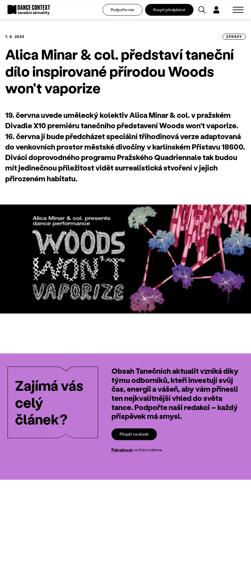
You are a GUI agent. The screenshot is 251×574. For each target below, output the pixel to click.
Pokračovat (121, 449)
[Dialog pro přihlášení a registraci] (216, 10)
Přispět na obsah (134, 434)
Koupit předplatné (169, 9)
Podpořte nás (122, 9)
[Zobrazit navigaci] (238, 10)
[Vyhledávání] (202, 10)
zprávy (234, 36)
